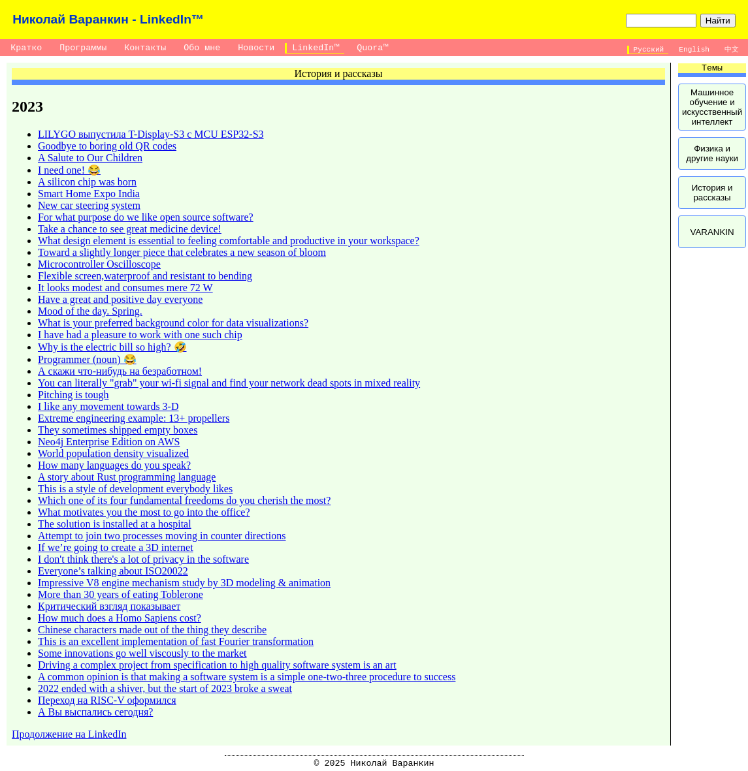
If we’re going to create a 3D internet (115, 547)
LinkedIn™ (315, 48)
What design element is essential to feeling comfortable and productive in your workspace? (228, 240)
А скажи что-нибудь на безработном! (120, 371)
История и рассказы (712, 192)
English (694, 50)
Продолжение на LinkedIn (69, 734)
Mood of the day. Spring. (90, 311)
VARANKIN (712, 232)
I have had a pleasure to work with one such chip (140, 334)
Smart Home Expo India (89, 193)
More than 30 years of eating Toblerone (120, 594)
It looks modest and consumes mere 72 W (125, 287)
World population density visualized (113, 453)
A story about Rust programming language (127, 476)
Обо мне (201, 48)
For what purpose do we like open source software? (145, 217)
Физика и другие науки (712, 153)
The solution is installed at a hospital (114, 523)
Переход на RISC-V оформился (107, 700)
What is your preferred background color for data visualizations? (173, 322)
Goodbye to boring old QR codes (107, 145)
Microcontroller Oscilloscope (99, 264)
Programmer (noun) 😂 (87, 359)
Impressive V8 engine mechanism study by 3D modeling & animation (184, 582)
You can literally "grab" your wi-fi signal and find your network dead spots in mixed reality (229, 382)
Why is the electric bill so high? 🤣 (112, 347)
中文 (731, 50)
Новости (256, 48)
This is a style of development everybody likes (135, 488)
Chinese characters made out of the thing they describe (152, 629)
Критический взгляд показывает (109, 606)
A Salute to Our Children (90, 157)
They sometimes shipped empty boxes (117, 429)
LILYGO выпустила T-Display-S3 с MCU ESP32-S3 (151, 134)
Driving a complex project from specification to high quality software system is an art (217, 664)
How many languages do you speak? (114, 465)
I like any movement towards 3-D (108, 406)
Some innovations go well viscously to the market (142, 653)
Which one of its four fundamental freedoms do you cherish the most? (184, 500)
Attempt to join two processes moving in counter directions (162, 535)
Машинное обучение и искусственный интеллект (712, 107)
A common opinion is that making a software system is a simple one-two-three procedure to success (246, 676)
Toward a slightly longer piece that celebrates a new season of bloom (182, 252)
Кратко (26, 48)
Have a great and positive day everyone (120, 299)
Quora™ (372, 48)
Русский (648, 50)
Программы (83, 48)
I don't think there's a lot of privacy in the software (143, 559)
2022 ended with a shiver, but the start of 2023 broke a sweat (165, 688)
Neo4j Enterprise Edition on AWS (109, 441)
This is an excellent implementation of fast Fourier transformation (176, 641)
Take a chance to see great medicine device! (129, 228)
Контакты (145, 48)
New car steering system (89, 205)
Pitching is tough (73, 394)
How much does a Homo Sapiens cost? (119, 617)
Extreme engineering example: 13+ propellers (133, 418)
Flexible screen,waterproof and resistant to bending (145, 275)
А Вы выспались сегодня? (95, 711)
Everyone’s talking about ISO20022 (113, 570)
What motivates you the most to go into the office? (144, 512)
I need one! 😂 (69, 170)
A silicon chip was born (87, 181)
